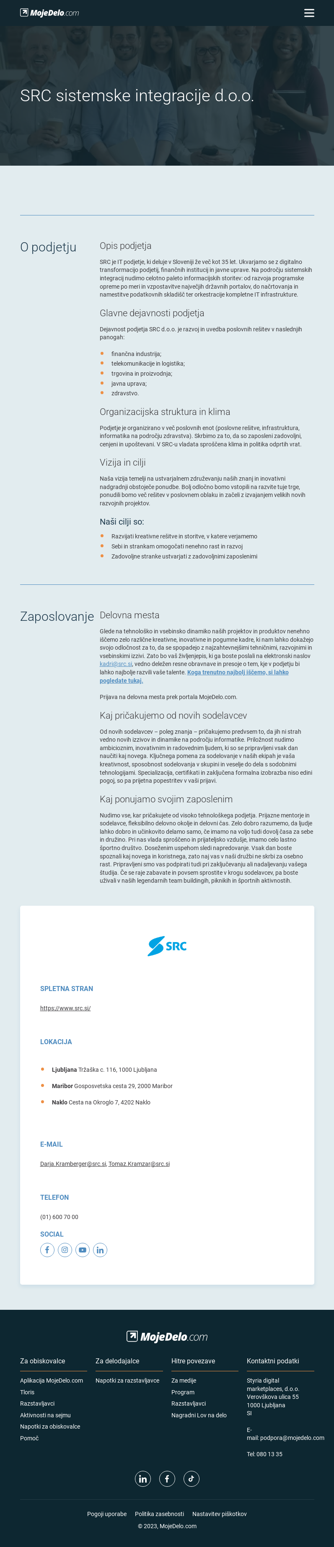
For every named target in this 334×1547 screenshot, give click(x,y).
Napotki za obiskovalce (50, 1426)
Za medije (183, 1380)
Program (182, 1392)
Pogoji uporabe (107, 1514)
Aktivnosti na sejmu (45, 1415)
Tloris (27, 1392)
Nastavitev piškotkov (219, 1514)
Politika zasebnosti (159, 1514)
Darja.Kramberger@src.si (73, 1164)
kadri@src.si (116, 664)
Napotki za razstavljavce (127, 1380)
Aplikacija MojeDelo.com (51, 1380)
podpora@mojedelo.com (292, 1438)
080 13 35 (269, 1454)
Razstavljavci (37, 1403)
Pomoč (29, 1438)
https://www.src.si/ (65, 1008)
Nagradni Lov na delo (199, 1415)
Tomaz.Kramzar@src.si (139, 1164)
